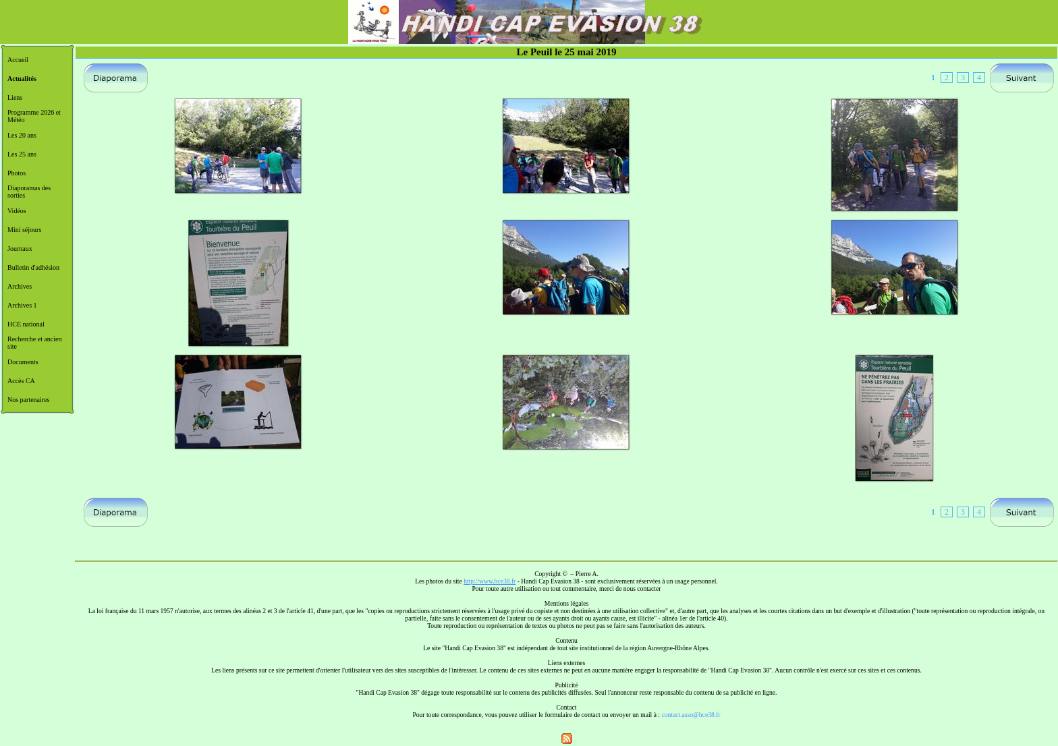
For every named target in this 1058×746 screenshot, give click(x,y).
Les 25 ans (21, 154)
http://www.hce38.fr (490, 581)
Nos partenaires (28, 399)
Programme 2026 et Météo (34, 116)
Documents (22, 362)
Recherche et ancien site (34, 342)
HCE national (26, 324)
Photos (16, 173)
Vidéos (16, 210)
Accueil (17, 59)
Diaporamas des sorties (29, 191)
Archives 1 (22, 305)
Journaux (19, 248)
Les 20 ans (21, 135)
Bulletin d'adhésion (33, 267)
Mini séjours (24, 229)
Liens (14, 97)
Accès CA (21, 380)
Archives (19, 286)
